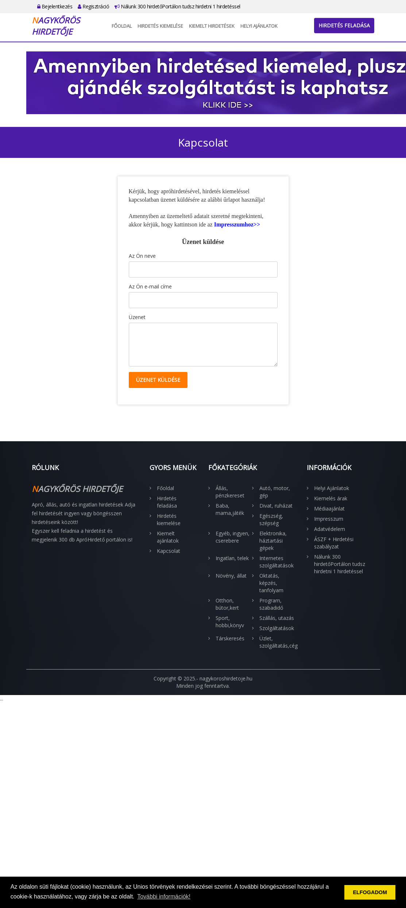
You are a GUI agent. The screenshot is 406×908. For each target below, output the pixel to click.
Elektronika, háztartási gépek (273, 540)
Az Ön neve (142, 255)
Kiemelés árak (330, 498)
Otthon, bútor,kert (227, 604)
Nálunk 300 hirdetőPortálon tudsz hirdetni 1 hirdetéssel (177, 6)
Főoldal (122, 26)
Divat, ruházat (276, 505)
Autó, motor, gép (274, 492)
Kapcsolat (168, 550)
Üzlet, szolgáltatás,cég (277, 642)
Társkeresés (230, 638)
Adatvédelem (329, 528)
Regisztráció (93, 6)
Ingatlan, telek (232, 558)
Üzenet (137, 317)
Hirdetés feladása (344, 25)
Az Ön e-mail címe (150, 286)
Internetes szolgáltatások (276, 562)
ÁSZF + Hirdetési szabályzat (333, 543)
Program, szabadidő (271, 604)
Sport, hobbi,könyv (230, 621)
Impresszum (328, 518)
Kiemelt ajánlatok (168, 537)
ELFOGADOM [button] (370, 892)
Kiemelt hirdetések (212, 26)
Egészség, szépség (271, 519)
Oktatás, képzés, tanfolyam (271, 583)
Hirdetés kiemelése (160, 26)
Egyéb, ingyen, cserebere (233, 537)
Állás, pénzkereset (230, 492)
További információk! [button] (163, 896)
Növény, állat (231, 575)
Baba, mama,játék (230, 509)
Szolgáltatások (276, 628)
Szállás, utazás (276, 617)
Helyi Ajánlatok (259, 26)
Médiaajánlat (329, 508)
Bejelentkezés (55, 6)
